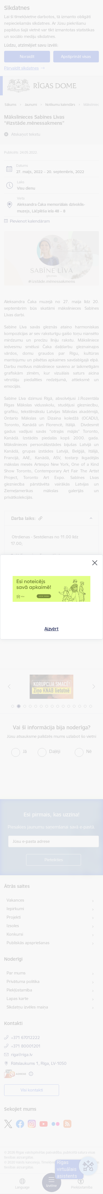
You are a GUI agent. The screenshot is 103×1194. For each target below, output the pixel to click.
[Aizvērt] (94, 562)
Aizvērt (51, 628)
